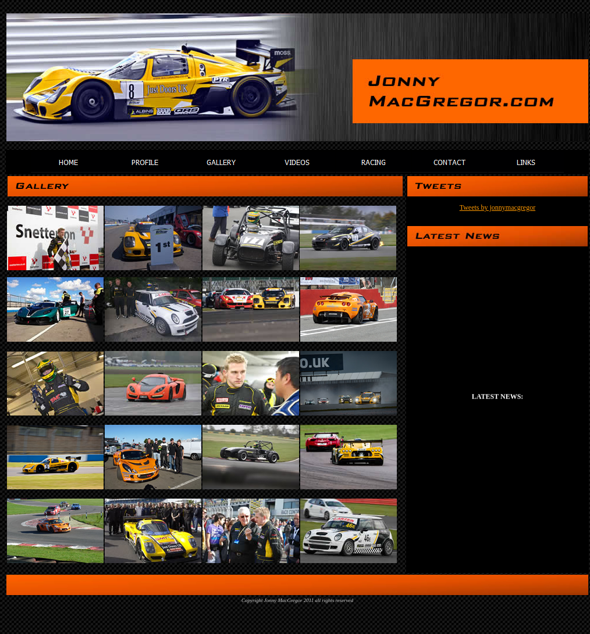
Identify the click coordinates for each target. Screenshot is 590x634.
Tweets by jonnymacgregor (497, 207)
